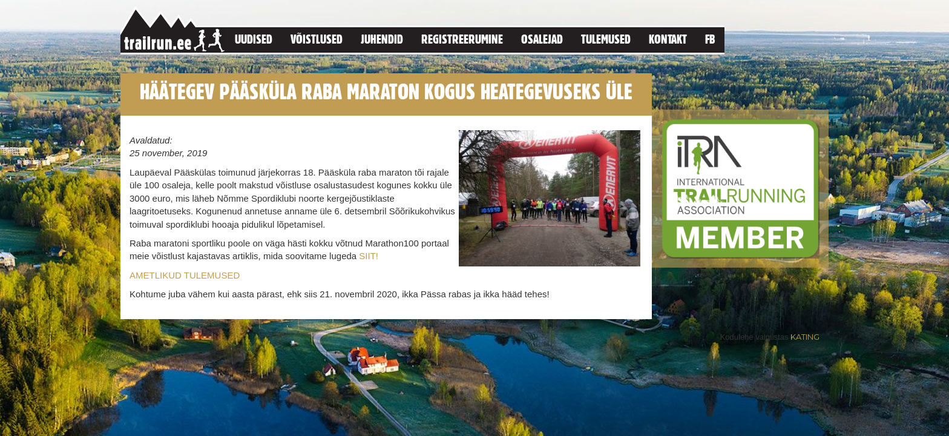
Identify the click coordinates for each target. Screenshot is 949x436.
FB (710, 39)
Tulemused (606, 39)
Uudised (253, 39)
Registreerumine (462, 39)
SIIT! (368, 256)
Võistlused (317, 39)
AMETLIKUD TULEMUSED (185, 275)
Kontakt (668, 39)
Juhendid (382, 39)
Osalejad (542, 39)
